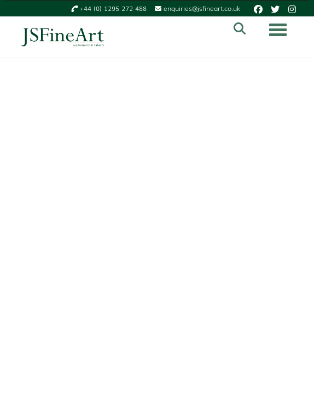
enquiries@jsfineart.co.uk (197, 8)
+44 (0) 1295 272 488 (109, 8)
